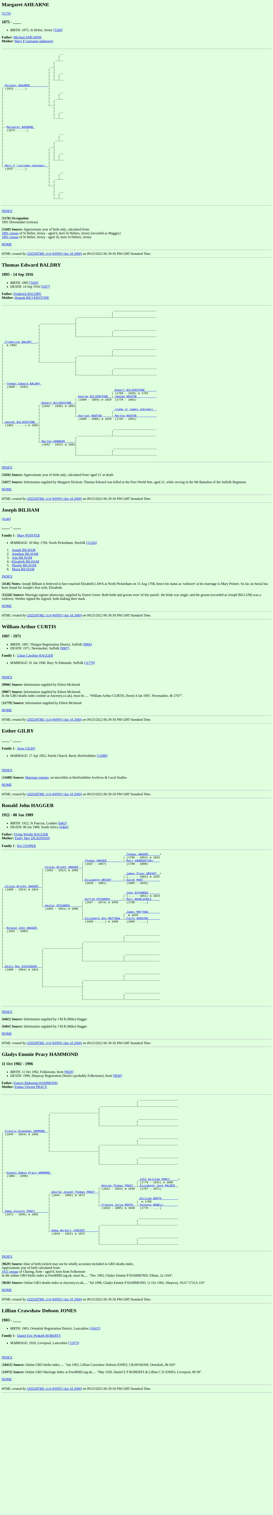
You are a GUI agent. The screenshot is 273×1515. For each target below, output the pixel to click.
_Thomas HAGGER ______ (142, 915)
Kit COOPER (26, 906)
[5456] (34, 313)
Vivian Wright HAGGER (31, 894)
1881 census (10, 263)
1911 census (10, 1392)
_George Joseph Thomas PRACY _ (74, 1301)
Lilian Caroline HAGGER (35, 716)
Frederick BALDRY (27, 324)
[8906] (87, 704)
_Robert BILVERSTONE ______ (135, 437)
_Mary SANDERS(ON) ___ (142, 923)
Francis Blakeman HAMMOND (36, 1173)
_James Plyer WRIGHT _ (142, 938)
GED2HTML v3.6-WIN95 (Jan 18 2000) (54, 284)
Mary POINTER (28, 595)
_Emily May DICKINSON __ (22, 1049)
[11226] (91, 603)
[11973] (73, 1463)
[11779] (89, 723)
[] (6, 248)
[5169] (57, 30)
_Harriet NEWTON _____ (94, 467)
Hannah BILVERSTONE (32, 328)
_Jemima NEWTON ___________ (135, 444)
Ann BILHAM (22, 618)
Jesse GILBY (26, 808)
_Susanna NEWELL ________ (158, 1317)
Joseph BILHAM (24, 610)
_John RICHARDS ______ (142, 961)
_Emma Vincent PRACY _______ (25, 1324)
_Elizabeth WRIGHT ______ (103, 946)
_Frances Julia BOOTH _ (118, 1317)
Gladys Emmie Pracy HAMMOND (29, 1278)
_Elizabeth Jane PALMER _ (158, 1294)
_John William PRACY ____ (158, 1286)
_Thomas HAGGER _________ (103, 923)
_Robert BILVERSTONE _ (57, 452)
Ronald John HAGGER (22, 1003)
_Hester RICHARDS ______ (62, 976)
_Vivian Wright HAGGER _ (62, 930)
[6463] (62, 883)
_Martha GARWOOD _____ (57, 498)
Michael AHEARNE (28, 37)
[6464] (63, 887)
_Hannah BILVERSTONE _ (20, 475)
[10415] (94, 1449)
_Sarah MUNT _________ (142, 946)
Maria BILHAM (23, 629)
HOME (7, 274)
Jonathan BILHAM (25, 614)
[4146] (6, 579)
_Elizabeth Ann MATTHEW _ (103, 992)
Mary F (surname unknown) (34, 41)
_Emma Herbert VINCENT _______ (74, 1347)
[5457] (45, 317)
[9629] (69, 1162)
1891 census (10, 267)
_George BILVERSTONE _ (94, 444)
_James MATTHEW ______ (142, 984)
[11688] (102, 816)
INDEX (7, 241)
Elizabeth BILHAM (25, 622)
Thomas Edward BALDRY (24, 429)
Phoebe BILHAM (24, 625)
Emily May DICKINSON (32, 898)
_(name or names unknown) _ (135, 460)
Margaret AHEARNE (21, 142)
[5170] (6, 13)
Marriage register (37, 838)
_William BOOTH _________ (158, 1309)
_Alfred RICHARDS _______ (103, 969)
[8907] (64, 708)
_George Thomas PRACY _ (118, 1294)
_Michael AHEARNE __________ (25, 92)
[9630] (117, 1166)
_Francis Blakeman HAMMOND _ (25, 1228)
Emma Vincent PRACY (31, 1177)
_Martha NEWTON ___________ (135, 467)
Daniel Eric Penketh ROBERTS (39, 1456)
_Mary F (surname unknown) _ (25, 188)
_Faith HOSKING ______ (142, 992)
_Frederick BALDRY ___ (20, 379)
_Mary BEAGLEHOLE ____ (142, 969)
